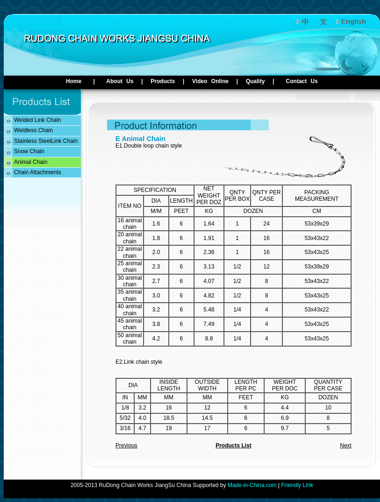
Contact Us (302, 81)
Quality (255, 81)
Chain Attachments (37, 172)
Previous (126, 445)
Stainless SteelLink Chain (46, 141)
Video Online (210, 81)
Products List (233, 445)
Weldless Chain (33, 130)
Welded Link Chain (37, 120)
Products (163, 81)
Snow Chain (29, 151)
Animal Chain (30, 162)
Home (73, 81)
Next (345, 445)
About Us (117, 81)
